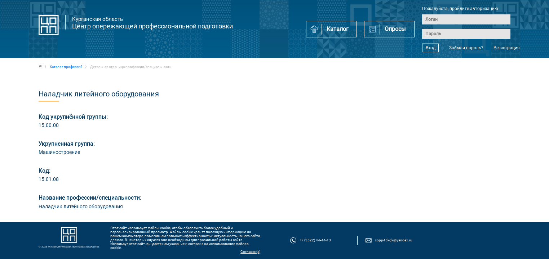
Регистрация (506, 47)
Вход (430, 47)
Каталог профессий (66, 67)
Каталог (338, 29)
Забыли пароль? (466, 47)
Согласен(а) (250, 252)
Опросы (395, 29)
